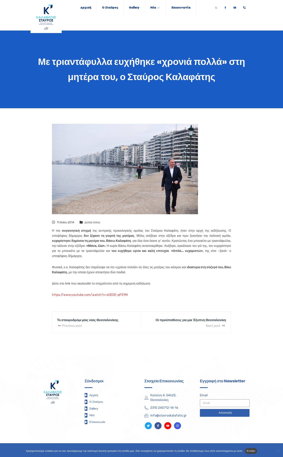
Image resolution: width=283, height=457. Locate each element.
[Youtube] (234, 7)
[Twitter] (216, 7)
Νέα (155, 7)
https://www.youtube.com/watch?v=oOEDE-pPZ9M (90, 295)
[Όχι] (278, 451)
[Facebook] (225, 7)
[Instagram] (177, 426)
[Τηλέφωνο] (244, 7)
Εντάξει (251, 450)
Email (204, 395)
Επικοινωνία (182, 7)
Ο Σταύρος (109, 7)
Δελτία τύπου (92, 222)
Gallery (134, 7)
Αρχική (83, 7)
